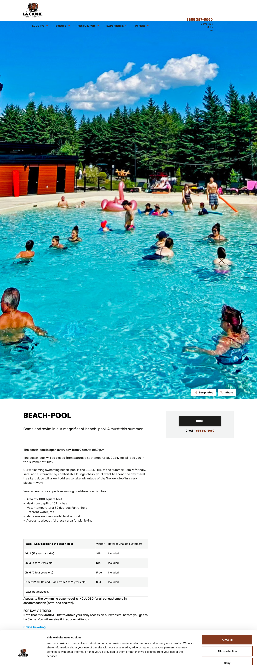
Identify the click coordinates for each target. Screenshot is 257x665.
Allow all (227, 618)
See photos (205, 392)
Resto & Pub (109, 10)
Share (229, 392)
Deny (227, 641)
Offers (163, 10)
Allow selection (227, 629)
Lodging (61, 10)
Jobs (233, 12)
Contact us (230, 8)
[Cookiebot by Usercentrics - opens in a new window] (23, 658)
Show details (187, 657)
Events (84, 10)
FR (234, 15)
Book (200, 421)
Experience (138, 10)
